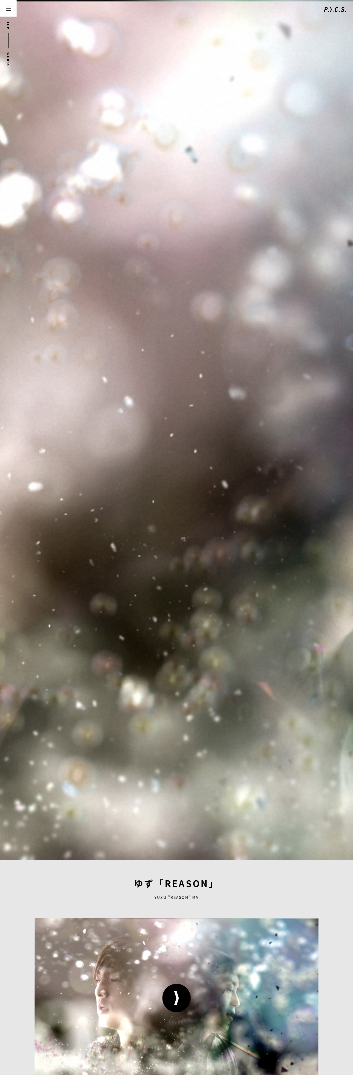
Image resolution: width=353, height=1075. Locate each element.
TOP (8, 25)
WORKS (8, 59)
